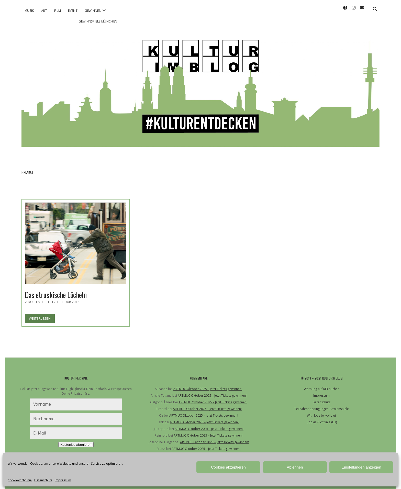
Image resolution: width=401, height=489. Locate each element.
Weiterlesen (42, 319)
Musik (29, 10)
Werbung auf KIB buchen (321, 389)
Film (57, 10)
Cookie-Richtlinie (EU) (321, 422)
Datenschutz (43, 480)
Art (44, 10)
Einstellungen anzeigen (361, 467)
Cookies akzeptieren (228, 467)
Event (72, 10)
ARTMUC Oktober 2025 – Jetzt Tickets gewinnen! (207, 389)
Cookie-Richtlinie (20, 480)
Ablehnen (295, 467)
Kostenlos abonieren (76, 445)
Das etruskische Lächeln (75, 243)
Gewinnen (93, 10)
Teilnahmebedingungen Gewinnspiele (321, 409)
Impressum (63, 480)
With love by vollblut (321, 415)
